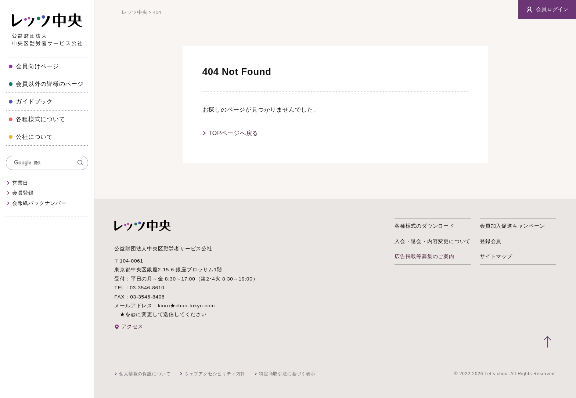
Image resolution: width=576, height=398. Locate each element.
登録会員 (490, 241)
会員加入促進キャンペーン (512, 226)
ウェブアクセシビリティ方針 (214, 373)
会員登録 (23, 193)
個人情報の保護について (145, 373)
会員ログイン (547, 9)
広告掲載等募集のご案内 (424, 256)
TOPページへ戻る (233, 133)
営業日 (20, 183)
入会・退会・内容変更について (433, 241)
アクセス (132, 326)
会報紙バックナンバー (39, 203)
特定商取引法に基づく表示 (287, 373)
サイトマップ (496, 256)
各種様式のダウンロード (424, 226)
